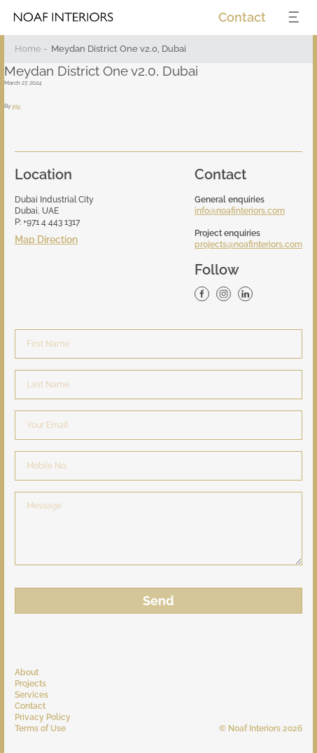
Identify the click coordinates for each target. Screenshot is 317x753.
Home (28, 48)
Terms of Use (40, 728)
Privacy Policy (43, 717)
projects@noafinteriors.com (248, 244)
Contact (242, 17)
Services (31, 695)
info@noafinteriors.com (240, 211)
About (26, 672)
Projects (30, 684)
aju (16, 105)
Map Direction (46, 239)
